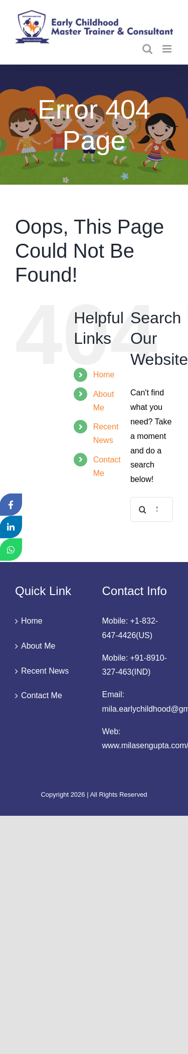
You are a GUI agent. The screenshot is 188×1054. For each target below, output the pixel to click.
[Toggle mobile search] (147, 49)
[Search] (142, 509)
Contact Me (41, 695)
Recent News (45, 671)
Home (104, 374)
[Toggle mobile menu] (167, 49)
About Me (38, 646)
